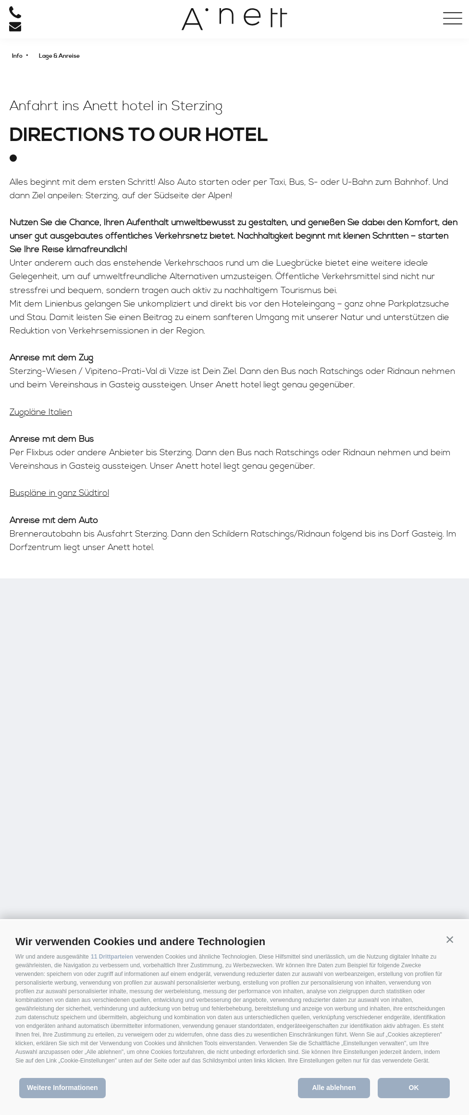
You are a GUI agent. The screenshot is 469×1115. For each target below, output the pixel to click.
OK (414, 1087)
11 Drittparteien (112, 956)
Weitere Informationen (62, 1087)
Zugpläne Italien (41, 412)
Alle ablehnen (334, 1087)
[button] (450, 939)
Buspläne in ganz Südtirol (59, 493)
